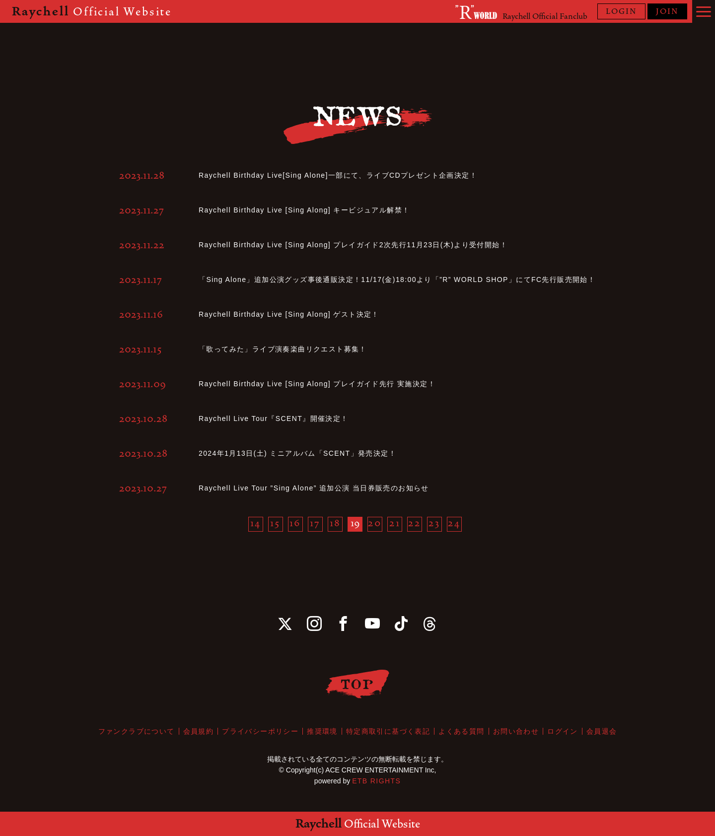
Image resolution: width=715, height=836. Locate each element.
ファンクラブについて (136, 731)
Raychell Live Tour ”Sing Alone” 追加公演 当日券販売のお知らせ (314, 488)
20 (375, 523)
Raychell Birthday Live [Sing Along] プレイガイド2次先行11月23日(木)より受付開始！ (353, 245)
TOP (358, 684)
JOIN (667, 11)
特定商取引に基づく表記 (388, 731)
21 (395, 523)
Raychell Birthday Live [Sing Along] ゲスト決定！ (289, 314)
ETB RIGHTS (376, 781)
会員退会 (601, 731)
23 (435, 523)
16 (295, 523)
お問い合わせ (516, 731)
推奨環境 (322, 731)
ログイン (562, 731)
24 (454, 523)
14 (255, 523)
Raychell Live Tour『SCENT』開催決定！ (274, 418)
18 (335, 523)
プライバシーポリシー (260, 731)
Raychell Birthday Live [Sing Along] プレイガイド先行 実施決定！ (317, 384)
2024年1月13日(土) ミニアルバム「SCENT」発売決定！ (297, 453)
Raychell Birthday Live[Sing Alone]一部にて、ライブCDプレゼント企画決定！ (338, 175)
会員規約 (198, 731)
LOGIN (621, 11)
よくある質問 (461, 731)
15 (275, 523)
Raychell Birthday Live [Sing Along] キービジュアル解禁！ (304, 210)
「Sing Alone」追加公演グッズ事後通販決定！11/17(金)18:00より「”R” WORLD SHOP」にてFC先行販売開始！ (397, 279)
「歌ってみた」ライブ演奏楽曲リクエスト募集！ (283, 349)
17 (315, 523)
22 (415, 523)
